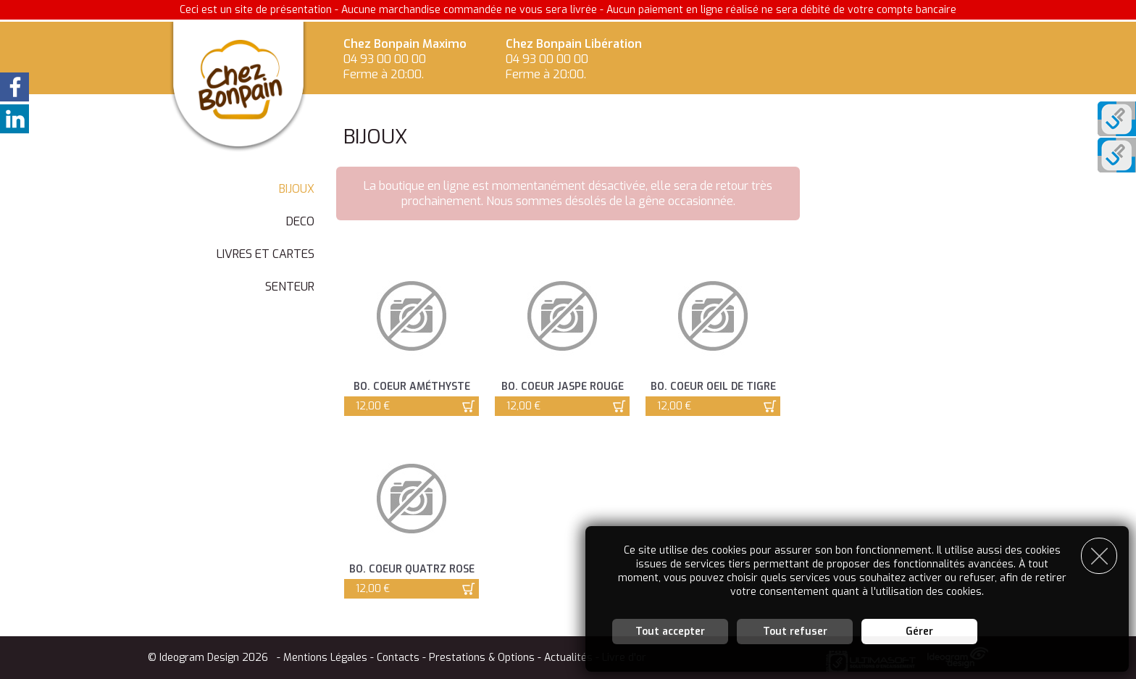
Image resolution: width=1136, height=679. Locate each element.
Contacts (398, 658)
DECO (300, 221)
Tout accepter (670, 631)
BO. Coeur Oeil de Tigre (713, 386)
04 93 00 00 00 (384, 59)
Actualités (568, 658)
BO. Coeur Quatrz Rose (412, 569)
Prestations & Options (482, 658)
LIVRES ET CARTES (265, 254)
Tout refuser (795, 631)
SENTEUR (289, 286)
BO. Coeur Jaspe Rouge (562, 386)
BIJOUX (296, 188)
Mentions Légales (325, 658)
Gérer (919, 631)
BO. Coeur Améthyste (412, 386)
